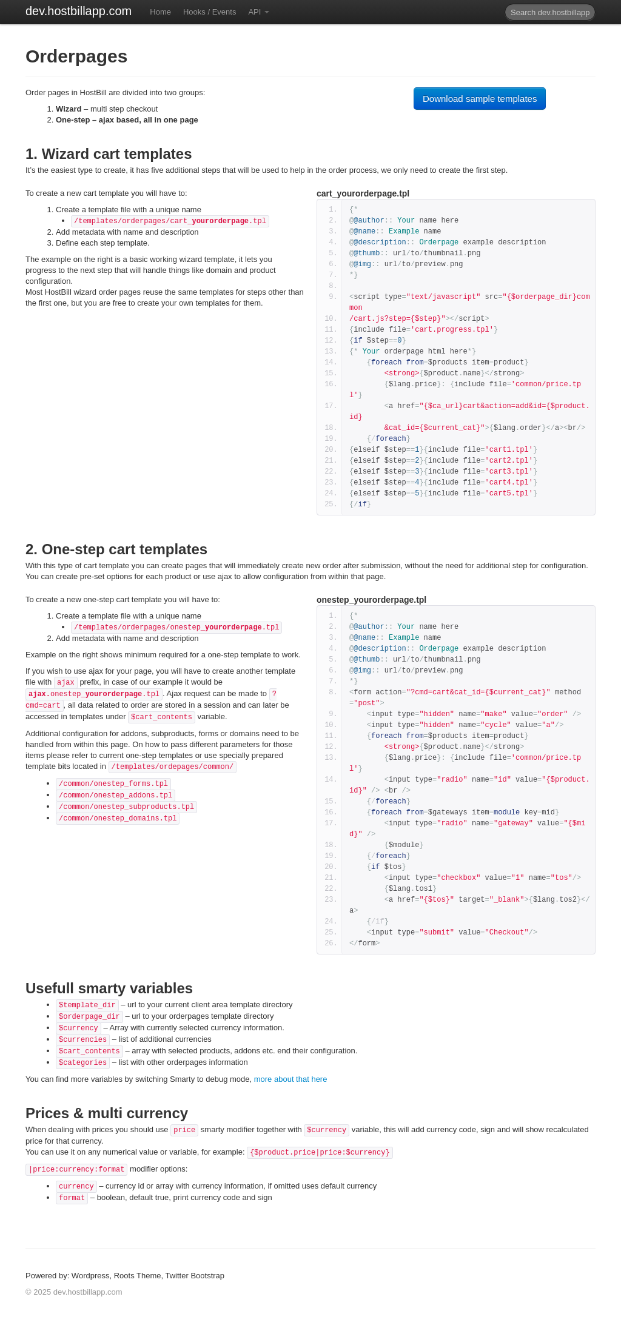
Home (160, 11)
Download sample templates (480, 98)
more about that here (290, 1079)
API (258, 11)
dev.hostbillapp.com (78, 11)
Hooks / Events (209, 11)
